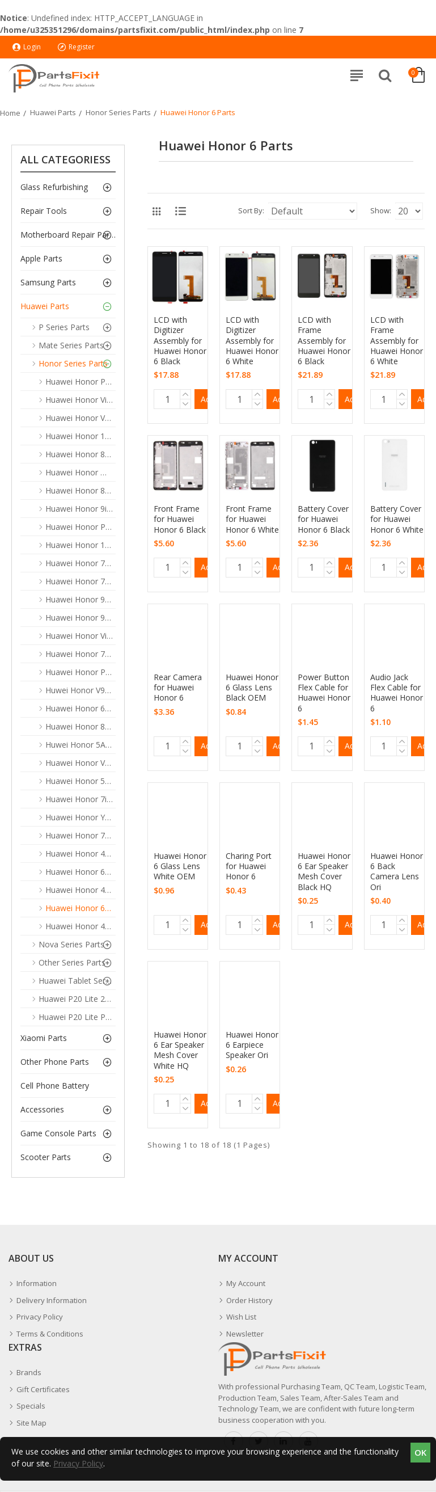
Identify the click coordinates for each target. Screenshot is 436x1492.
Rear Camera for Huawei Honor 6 (178, 687)
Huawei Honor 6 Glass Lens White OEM (180, 866)
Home (10, 113)
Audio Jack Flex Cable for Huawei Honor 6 (396, 693)
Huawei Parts (53, 112)
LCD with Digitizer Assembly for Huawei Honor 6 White (252, 340)
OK (420, 1452)
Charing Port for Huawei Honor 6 (249, 866)
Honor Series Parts (118, 112)
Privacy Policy (78, 1463)
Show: (380, 210)
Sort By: (251, 210)
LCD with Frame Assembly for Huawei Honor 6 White (396, 340)
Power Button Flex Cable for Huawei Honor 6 (324, 693)
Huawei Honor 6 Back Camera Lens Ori (396, 871)
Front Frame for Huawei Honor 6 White (252, 519)
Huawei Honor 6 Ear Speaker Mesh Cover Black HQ (324, 871)
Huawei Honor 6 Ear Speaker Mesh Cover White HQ (180, 1050)
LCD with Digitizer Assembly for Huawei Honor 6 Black (180, 340)
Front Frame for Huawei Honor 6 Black (180, 519)
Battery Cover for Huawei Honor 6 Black (324, 519)
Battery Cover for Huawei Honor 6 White (397, 519)
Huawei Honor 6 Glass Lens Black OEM (252, 687)
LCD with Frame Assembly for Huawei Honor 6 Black (324, 340)
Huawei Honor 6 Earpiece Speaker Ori (252, 1045)
